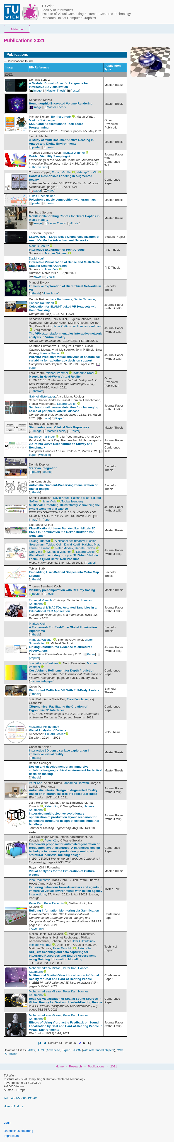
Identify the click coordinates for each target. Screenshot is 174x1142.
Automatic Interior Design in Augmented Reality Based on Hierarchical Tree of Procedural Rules (63, 791)
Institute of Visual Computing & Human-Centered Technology (86, 14)
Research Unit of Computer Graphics (68, 18)
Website (44, 454)
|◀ (39, 1043)
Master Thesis (54, 90)
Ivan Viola (51, 269)
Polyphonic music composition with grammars (62, 199)
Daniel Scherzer (84, 299)
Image (36, 107)
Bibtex (31, 1050)
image (35, 90)
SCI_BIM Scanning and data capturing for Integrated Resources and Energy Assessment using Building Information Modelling (62, 955)
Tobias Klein (54, 544)
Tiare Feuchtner (77, 699)
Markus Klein (37, 623)
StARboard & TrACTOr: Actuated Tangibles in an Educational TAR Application (63, 609)
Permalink (10, 1053)
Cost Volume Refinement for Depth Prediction (61, 670)
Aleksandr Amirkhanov (70, 541)
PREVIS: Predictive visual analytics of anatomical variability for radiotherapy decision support (64, 358)
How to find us (13, 1106)
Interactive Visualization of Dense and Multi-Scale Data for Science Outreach (64, 263)
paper (35, 190)
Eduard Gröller (61, 172)
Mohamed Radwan (76, 783)
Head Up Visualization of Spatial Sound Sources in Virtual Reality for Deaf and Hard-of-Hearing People (65, 1000)
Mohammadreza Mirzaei (45, 968)
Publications (96, 1066)
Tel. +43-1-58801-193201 (21, 1098)
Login (7, 1122)
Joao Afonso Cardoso (43, 663)
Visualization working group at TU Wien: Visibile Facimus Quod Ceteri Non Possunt (63, 557)
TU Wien (47, 6)
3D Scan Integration (43, 468)
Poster (73, 90)
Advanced (53, 1050)
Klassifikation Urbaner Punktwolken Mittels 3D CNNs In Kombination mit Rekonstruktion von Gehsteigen (62, 532)
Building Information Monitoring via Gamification (64, 910)
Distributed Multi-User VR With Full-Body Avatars (64, 690)
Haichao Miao (80, 497)
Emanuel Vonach (40, 600)
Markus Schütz (39, 246)
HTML (41, 1050)
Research (75, 1066)
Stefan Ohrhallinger (42, 436)
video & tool (50, 293)
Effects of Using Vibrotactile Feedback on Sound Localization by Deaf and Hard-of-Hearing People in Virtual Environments (65, 1026)
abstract (36, 391)
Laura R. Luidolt (39, 548)
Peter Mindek (64, 548)
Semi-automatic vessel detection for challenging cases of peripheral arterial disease (63, 409)
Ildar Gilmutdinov (83, 941)
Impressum (11, 1135)
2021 (113, 1066)
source (47, 471)
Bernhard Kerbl (61, 116)
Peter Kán (35, 783)
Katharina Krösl (83, 373)
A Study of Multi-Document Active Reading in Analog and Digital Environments (61, 141)
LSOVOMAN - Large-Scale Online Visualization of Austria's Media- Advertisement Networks (64, 238)
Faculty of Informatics (57, 10)
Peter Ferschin (54, 903)
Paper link (36, 928)
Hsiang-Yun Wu (87, 172)
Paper (58, 418)
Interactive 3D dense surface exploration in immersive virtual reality (60, 752)
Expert (66, 1050)
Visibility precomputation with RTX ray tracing (62, 590)
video (49, 190)
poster (35, 147)
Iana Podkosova (61, 299)
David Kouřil (37, 258)
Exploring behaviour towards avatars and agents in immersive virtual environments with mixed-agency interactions (65, 890)
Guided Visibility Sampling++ (49, 156)
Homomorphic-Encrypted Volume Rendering (60, 103)
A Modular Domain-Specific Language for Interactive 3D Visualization (58, 85)
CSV (120, 1050)
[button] (17, 29)
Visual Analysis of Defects (47, 730)
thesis (48, 147)
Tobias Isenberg (72, 501)
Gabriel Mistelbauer (42, 396)
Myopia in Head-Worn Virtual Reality (55, 376)
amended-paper (41, 681)
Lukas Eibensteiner (42, 196)
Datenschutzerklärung (18, 1130)
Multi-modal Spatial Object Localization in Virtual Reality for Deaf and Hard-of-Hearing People (64, 977)
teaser (36, 276)
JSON (77, 1050)
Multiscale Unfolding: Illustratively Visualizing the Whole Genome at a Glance (64, 506)
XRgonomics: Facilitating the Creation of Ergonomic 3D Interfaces (58, 708)
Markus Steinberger (42, 120)
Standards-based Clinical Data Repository (59, 427)
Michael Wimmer (74, 152)
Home (60, 1066)
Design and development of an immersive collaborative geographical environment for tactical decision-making (65, 770)
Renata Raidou (50, 353)
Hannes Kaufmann (41, 303)
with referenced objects (98, 1050)
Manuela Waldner (59, 551)
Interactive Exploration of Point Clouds (57, 249)
